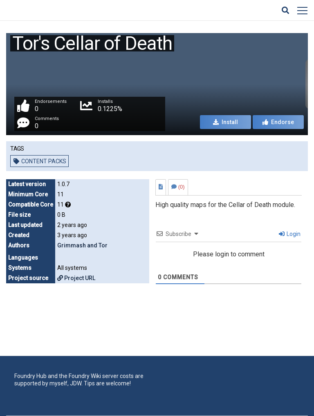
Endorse (278, 122)
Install (225, 122)
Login (290, 234)
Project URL (76, 278)
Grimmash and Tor (82, 245)
